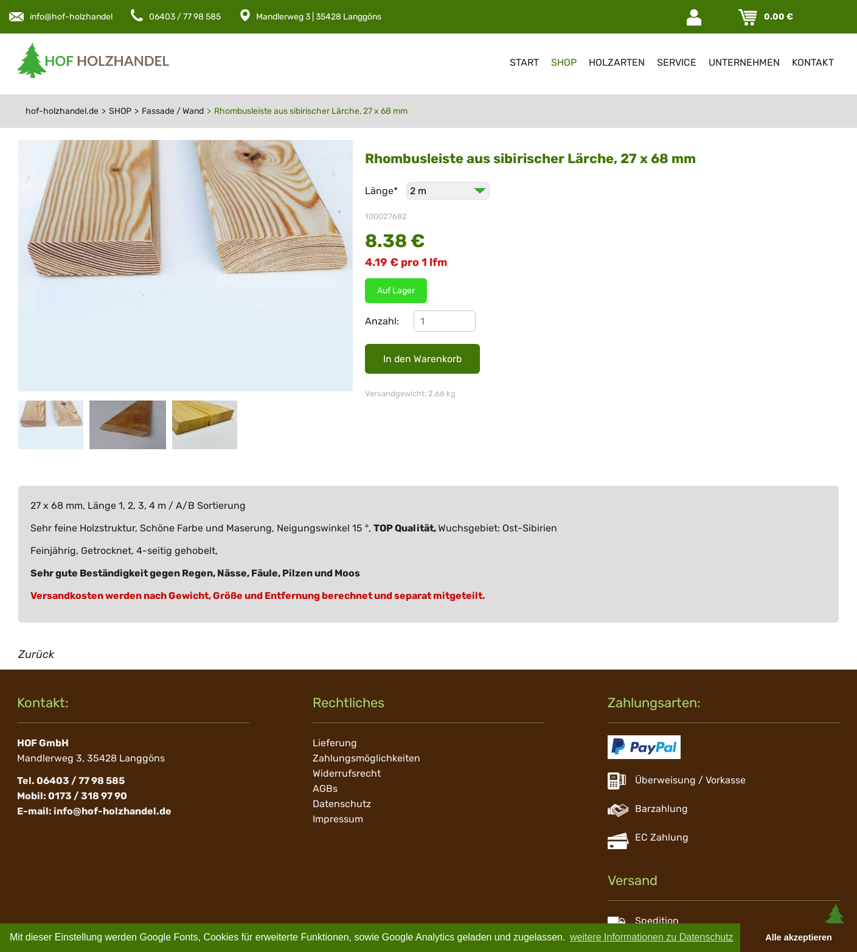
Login (695, 17)
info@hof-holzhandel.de (77, 17)
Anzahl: (382, 321)
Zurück (36, 654)
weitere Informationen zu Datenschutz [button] (652, 937)
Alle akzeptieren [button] (798, 937)
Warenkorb (749, 17)
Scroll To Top (836, 921)
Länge (382, 191)
